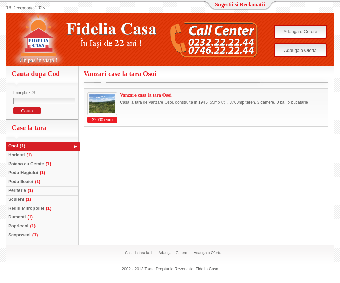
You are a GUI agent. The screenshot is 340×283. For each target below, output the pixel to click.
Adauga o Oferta (300, 50)
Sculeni (20, 199)
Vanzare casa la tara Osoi (146, 95)
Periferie (21, 190)
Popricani (22, 225)
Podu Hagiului (27, 172)
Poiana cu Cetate (30, 163)
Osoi (17, 145)
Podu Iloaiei (25, 181)
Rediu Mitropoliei (30, 208)
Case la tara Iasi (138, 253)
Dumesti (21, 217)
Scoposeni (24, 234)
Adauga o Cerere (300, 31)
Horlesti (20, 154)
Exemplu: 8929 (24, 93)
